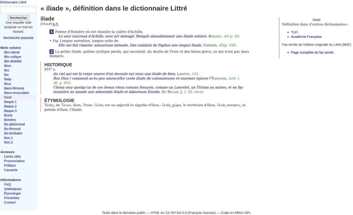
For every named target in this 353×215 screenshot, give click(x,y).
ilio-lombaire (13, 133)
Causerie (11, 170)
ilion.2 (8, 142)
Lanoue (183, 74)
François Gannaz (202, 213)
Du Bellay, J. (172, 92)
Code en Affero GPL (236, 213)
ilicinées (10, 120)
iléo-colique (12, 57)
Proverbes (11, 198)
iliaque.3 (10, 111)
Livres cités (12, 156)
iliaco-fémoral (14, 88)
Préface (10, 165)
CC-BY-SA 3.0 (176, 213)
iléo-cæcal (11, 52)
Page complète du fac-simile (312, 52)
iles (6, 70)
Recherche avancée (18, 38)
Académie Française (306, 36)
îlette (7, 79)
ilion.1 (8, 138)
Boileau (214, 36)
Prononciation (14, 161)
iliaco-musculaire (16, 93)
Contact (10, 202)
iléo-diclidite (13, 61)
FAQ (7, 184)
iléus (7, 84)
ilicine (8, 115)
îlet (6, 75)
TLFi (294, 32)
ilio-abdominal (14, 124)
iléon (7, 66)
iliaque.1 (10, 102)
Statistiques (13, 189)
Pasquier (219, 78)
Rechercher (18, 18)
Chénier (210, 45)
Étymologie (12, 193)
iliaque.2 (10, 106)
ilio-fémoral (12, 129)
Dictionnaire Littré (13, 2)
